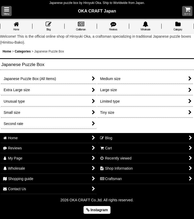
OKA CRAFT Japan (97, 11)
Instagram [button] (97, 210)
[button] (6, 11)
